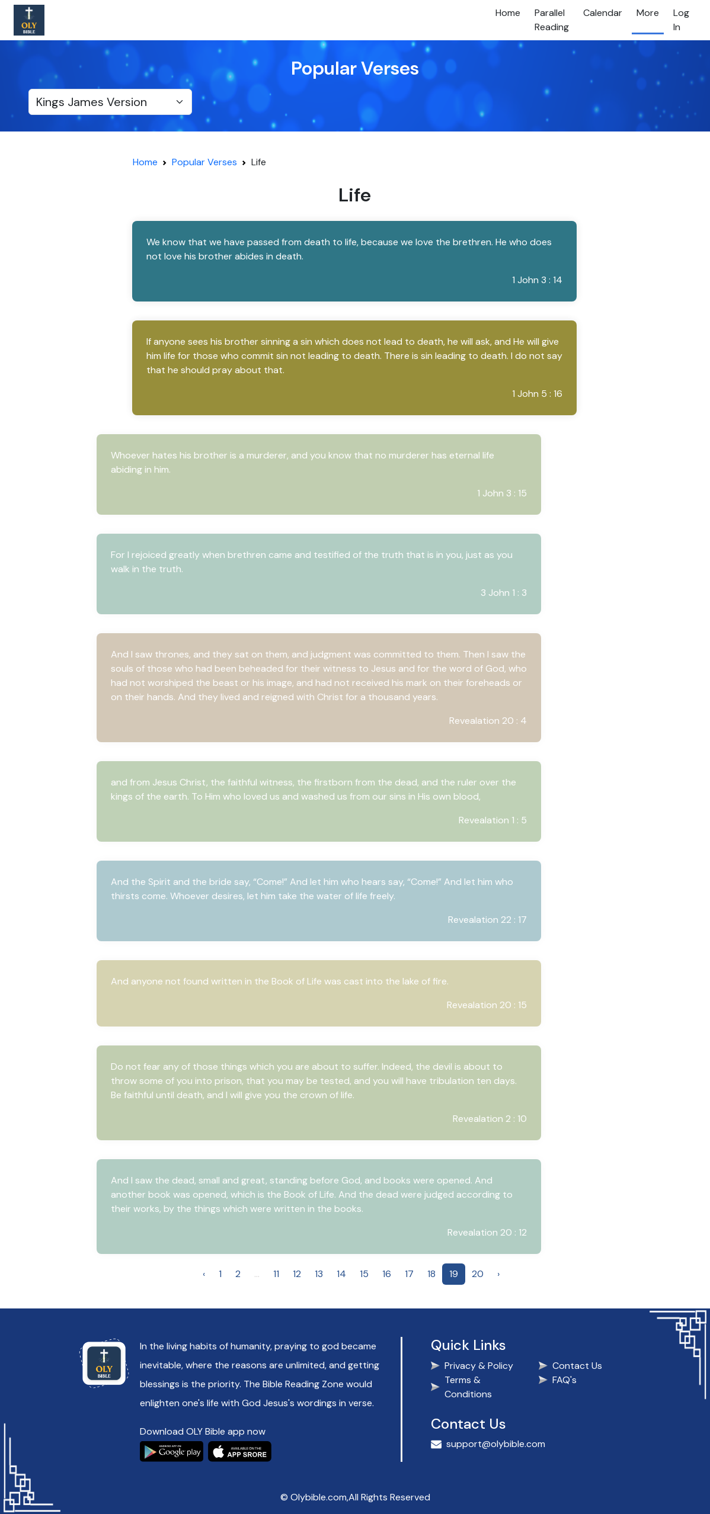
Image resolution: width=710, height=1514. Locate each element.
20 (478, 1274)
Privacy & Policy (478, 1365)
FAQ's (564, 1380)
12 (297, 1274)
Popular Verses (204, 162)
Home (507, 13)
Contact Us (577, 1365)
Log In (681, 20)
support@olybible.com (495, 1444)
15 (364, 1274)
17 (409, 1274)
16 (386, 1274)
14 (341, 1274)
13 (319, 1274)
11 (276, 1274)
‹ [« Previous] (204, 1274)
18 (431, 1274)
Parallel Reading (552, 20)
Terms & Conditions (468, 1387)
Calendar (602, 13)
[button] (352, 261)
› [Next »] (498, 1274)
